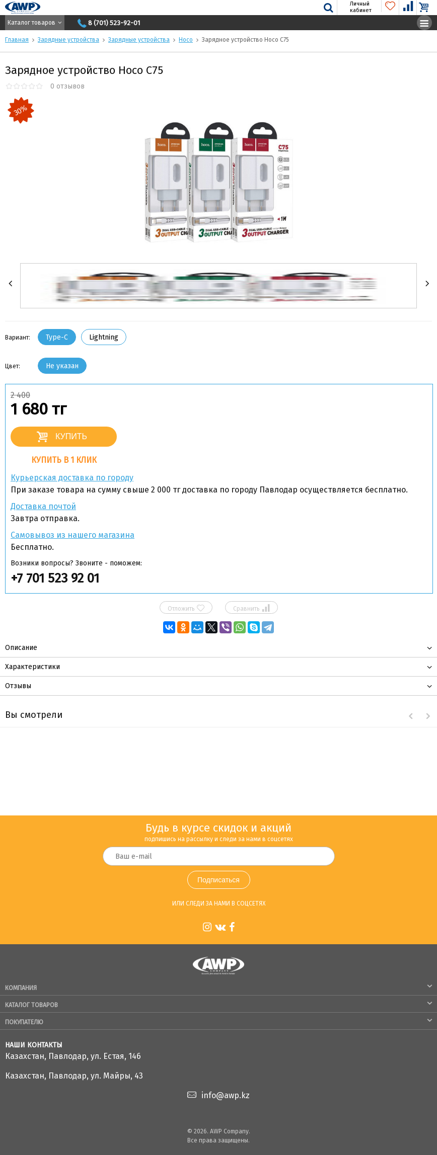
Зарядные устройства (68, 39)
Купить (71, 436)
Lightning (103, 337)
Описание (21, 647)
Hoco (186, 39)
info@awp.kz (225, 1095)
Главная (17, 39)
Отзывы (18, 686)
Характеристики (32, 667)
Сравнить (251, 608)
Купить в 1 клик (64, 460)
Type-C (57, 337)
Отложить (186, 608)
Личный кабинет (355, 7)
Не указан (62, 366)
